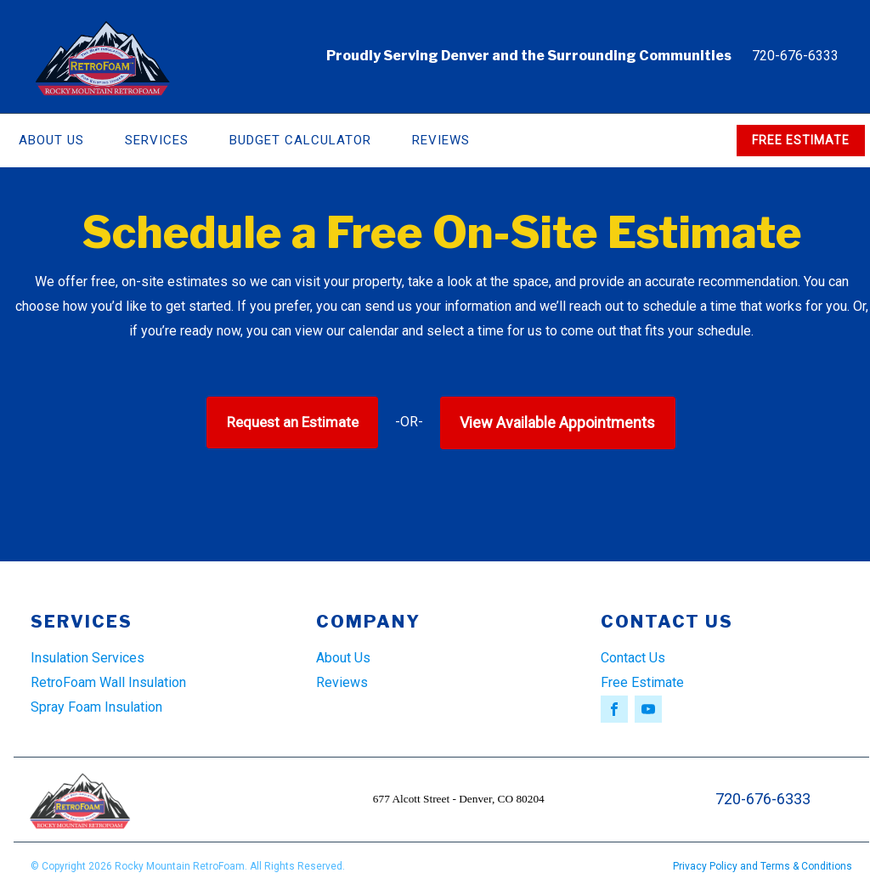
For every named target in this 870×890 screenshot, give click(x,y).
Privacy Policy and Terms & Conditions (762, 866)
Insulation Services (87, 658)
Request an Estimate (293, 422)
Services (157, 140)
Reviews (441, 140)
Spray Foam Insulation (96, 707)
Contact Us (633, 658)
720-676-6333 (795, 56)
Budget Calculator (300, 140)
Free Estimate (642, 682)
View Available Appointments (557, 422)
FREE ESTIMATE (801, 140)
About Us (343, 658)
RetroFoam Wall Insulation (108, 682)
